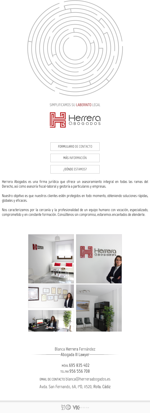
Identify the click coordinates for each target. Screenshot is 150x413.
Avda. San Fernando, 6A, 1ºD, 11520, (75, 386)
